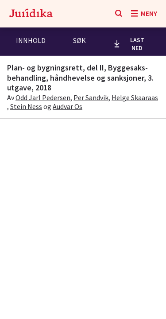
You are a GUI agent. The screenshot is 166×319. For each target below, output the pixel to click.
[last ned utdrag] (131, 43)
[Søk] (118, 14)
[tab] (31, 41)
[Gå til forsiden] (31, 13)
